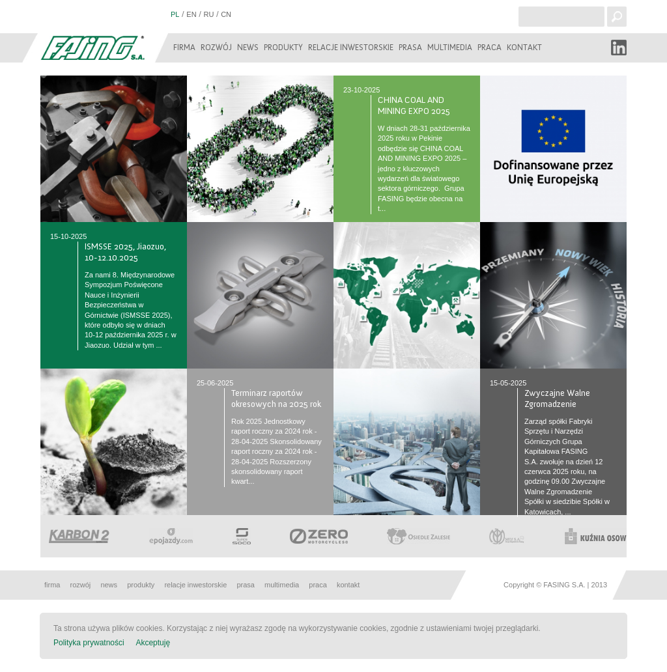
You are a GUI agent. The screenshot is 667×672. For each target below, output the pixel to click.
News (248, 47)
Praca (489, 47)
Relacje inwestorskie (350, 47)
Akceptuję (152, 642)
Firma (184, 47)
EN (191, 14)
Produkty (283, 47)
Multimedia (449, 47)
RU (208, 14)
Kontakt (524, 47)
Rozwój (216, 47)
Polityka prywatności (88, 642)
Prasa (410, 47)
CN (226, 14)
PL (175, 14)
